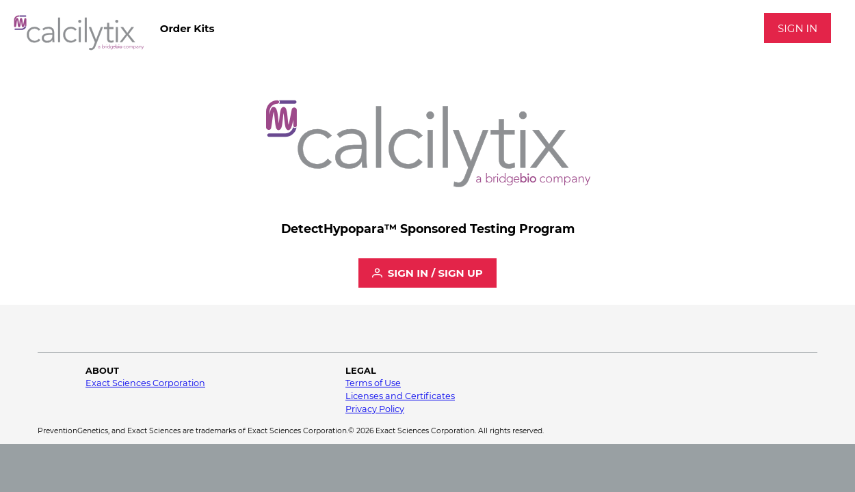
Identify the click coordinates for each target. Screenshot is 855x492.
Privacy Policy (374, 409)
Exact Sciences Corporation (145, 383)
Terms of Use (373, 383)
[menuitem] (187, 28)
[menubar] (187, 28)
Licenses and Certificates (400, 396)
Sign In (797, 28)
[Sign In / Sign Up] (427, 273)
